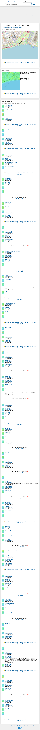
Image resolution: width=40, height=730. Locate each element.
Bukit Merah (7, 235)
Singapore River (8, 118)
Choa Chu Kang (8, 231)
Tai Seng (7, 291)
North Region (8, 202)
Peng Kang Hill (8, 340)
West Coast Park (8, 384)
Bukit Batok (7, 441)
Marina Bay (7, 259)
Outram (6, 652)
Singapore (6, 106)
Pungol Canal (8, 599)
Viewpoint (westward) (10, 477)
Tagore (6, 676)
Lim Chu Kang (8, 664)
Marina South (8, 327)
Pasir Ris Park (8, 465)
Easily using (20, 15)
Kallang (6, 481)
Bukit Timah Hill (8, 105)
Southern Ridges (8, 279)
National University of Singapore (12, 251)
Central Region (8, 129)
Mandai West (8, 206)
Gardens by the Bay (9, 166)
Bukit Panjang (8, 656)
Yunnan (6, 283)
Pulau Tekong (8, 186)
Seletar (6, 275)
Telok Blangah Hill (9, 109)
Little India (7, 182)
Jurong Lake (8, 191)
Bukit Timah (7, 356)
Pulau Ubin (7, 142)
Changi (6, 352)
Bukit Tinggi (7, 456)
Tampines (7, 627)
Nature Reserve (8, 331)
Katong (6, 263)
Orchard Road (8, 178)
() (29, 76)
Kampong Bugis (8, 226)
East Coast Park (8, 712)
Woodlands (7, 311)
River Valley (7, 432)
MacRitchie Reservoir (9, 114)
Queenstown (8, 255)
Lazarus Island (8, 158)
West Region (7, 211)
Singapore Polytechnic (10, 303)
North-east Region (9, 239)
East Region (7, 215)
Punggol (7, 307)
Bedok (6, 316)
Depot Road (7, 587)
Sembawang (7, 336)
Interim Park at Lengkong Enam (12, 550)
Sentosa (7, 134)
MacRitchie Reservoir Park (11, 162)
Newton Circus (8, 154)
